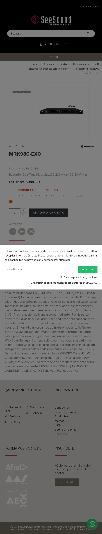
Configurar (14, 269)
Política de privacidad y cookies (78, 277)
